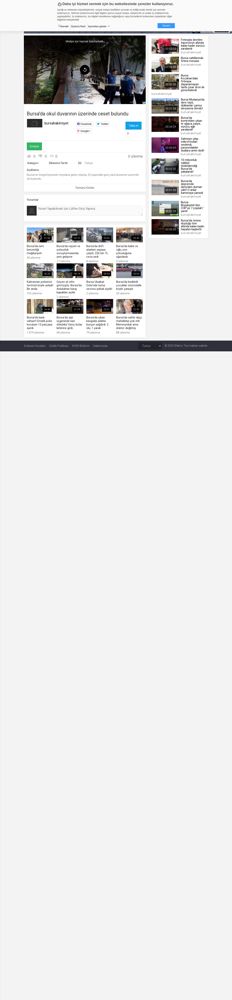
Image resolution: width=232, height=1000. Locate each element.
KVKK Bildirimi (80, 345)
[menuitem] (33, 87)
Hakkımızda (100, 345)
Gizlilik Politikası (59, 345)
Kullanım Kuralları (35, 345)
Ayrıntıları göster (97, 26)
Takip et (133, 125)
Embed (34, 146)
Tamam (166, 25)
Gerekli (63, 26)
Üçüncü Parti (78, 26)
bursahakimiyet (57, 123)
